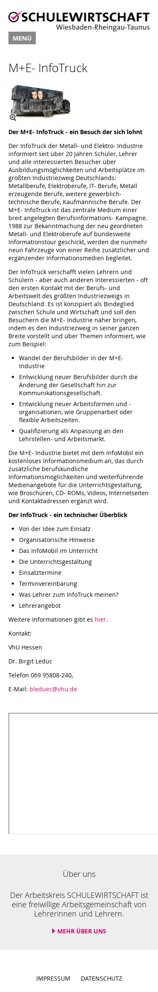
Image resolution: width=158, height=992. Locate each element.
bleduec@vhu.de (53, 689)
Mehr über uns (81, 931)
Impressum (53, 978)
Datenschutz (101, 978)
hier (100, 619)
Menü (22, 38)
